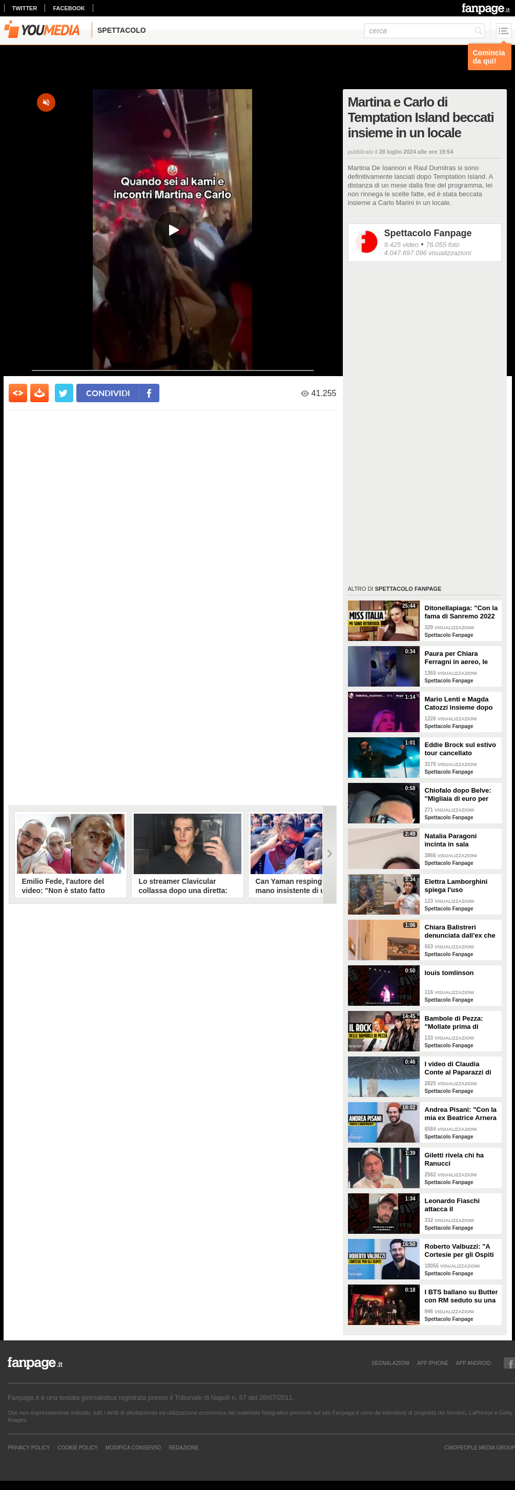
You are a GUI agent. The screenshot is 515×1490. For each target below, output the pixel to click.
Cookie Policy (77, 1447)
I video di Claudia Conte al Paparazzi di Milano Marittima (458, 1068)
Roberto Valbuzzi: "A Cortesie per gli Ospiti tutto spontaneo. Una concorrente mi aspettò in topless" (462, 1251)
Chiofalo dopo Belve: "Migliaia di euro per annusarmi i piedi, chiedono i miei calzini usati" (460, 795)
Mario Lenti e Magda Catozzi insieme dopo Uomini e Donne (459, 703)
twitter (24, 8)
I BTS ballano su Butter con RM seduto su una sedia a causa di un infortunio (461, 1296)
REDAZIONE (183, 1447)
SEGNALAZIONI (390, 1362)
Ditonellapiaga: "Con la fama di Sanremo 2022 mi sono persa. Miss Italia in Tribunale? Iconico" (461, 612)
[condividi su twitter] (64, 393)
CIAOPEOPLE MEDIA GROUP (479, 1447)
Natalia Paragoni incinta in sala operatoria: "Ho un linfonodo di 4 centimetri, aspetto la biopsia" (458, 840)
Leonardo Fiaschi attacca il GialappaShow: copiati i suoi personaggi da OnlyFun (460, 1205)
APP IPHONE (432, 1362)
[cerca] (424, 30)
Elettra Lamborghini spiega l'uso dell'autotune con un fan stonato (457, 886)
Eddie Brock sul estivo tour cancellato (460, 749)
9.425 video (401, 245)
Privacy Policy (29, 1447)
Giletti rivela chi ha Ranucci (454, 1159)
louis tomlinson (449, 973)
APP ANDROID (473, 1362)
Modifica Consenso (133, 1447)
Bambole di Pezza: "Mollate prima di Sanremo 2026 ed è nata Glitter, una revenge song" (455, 1023)
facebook (69, 8)
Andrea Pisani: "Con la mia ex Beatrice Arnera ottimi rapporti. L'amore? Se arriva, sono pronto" (461, 1114)
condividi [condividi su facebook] (108, 393)
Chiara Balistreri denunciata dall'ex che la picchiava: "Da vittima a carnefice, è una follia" (460, 931)
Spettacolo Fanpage (428, 233)
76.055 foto (442, 245)
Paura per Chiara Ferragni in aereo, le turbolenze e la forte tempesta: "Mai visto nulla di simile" (457, 658)
